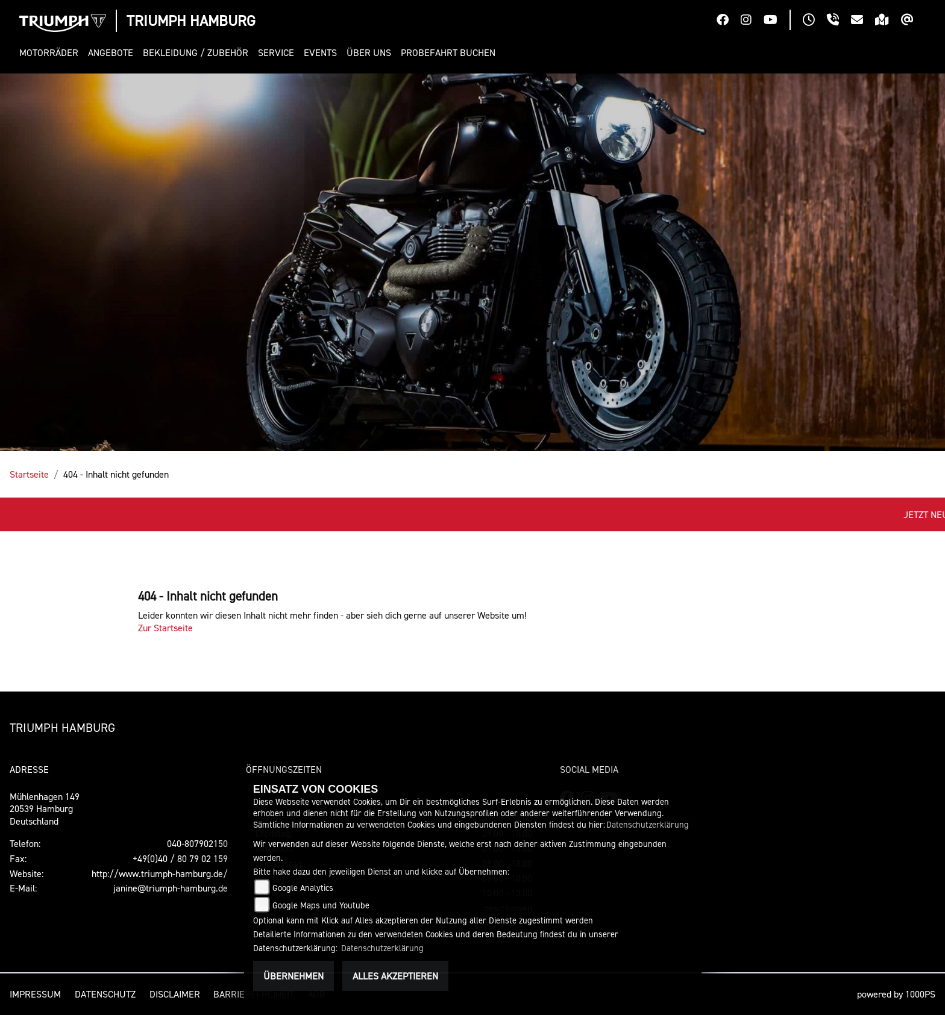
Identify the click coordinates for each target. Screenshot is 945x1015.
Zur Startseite (165, 628)
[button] (51, 53)
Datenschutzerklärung (647, 824)
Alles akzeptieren (395, 976)
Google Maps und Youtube (320, 905)
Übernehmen (293, 976)
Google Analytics (302, 887)
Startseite (29, 474)
